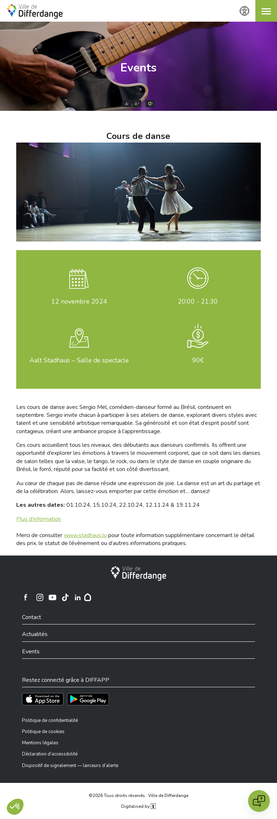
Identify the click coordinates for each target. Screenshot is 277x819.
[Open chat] (259, 801)
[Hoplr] (88, 597)
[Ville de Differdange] (138, 573)
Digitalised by (138, 806)
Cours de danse (138, 136)
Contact (31, 617)
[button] (266, 11)
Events (138, 67)
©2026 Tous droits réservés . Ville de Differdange (138, 795)
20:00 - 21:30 (198, 301)
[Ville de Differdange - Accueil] (34, 11)
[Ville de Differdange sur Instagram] (40, 597)
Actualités (35, 634)
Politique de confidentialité (50, 720)
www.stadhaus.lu (85, 535)
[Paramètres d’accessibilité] (244, 11)
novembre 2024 (79, 301)
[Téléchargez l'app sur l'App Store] (42, 699)
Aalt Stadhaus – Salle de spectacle (79, 360)
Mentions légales (40, 743)
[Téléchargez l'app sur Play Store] (88, 699)
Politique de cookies (43, 731)
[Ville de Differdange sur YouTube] (52, 597)
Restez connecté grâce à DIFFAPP (65, 680)
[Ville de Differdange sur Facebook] (26, 597)
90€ (198, 360)
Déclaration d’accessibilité (50, 754)
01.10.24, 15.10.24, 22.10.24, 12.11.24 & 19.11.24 (108, 505)
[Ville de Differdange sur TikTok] (65, 597)
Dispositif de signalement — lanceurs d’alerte (70, 765)
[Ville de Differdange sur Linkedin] (77, 597)
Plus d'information (38, 519)
